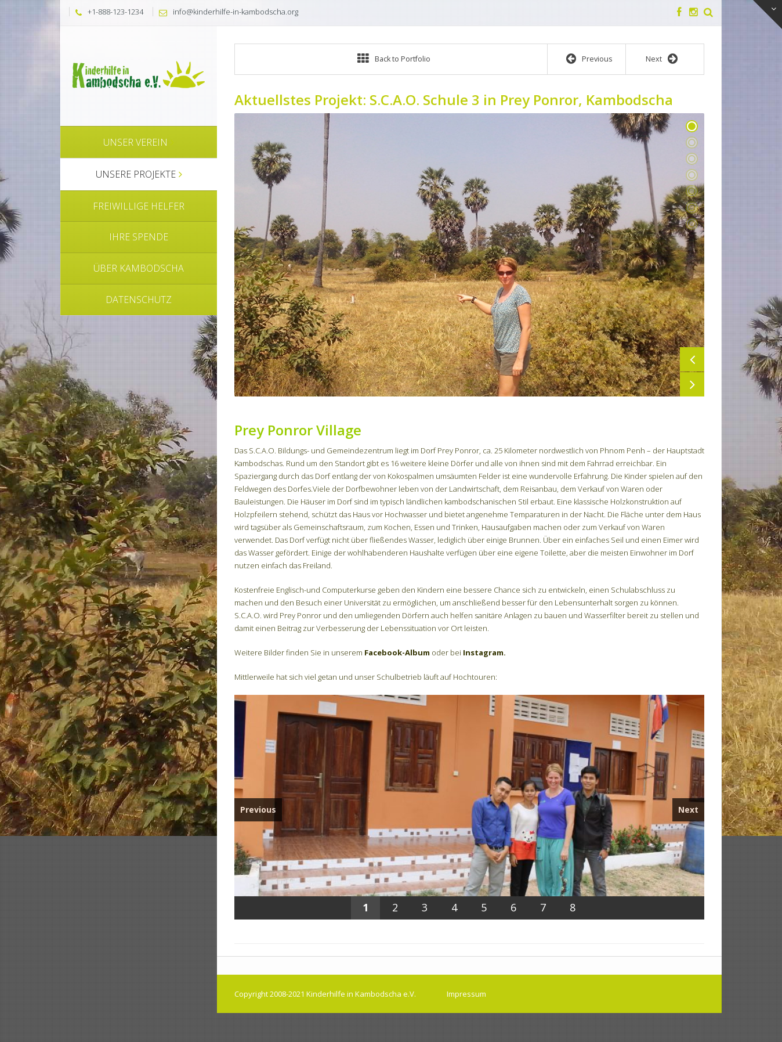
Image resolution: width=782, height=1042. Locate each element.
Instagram (483, 652)
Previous (692, 359)
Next (692, 384)
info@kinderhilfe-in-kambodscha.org (235, 11)
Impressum (466, 994)
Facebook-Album (397, 652)
